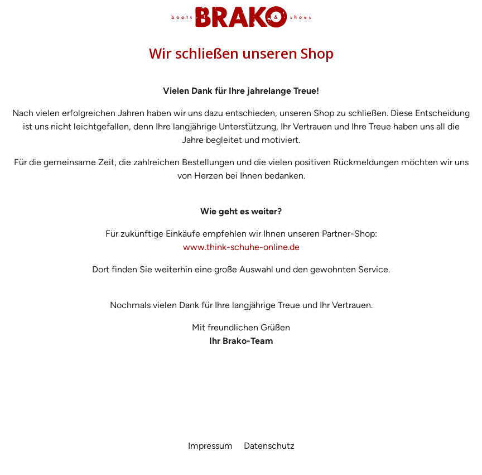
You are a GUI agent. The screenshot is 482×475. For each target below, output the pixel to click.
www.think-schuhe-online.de (241, 247)
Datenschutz (269, 445)
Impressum (211, 445)
